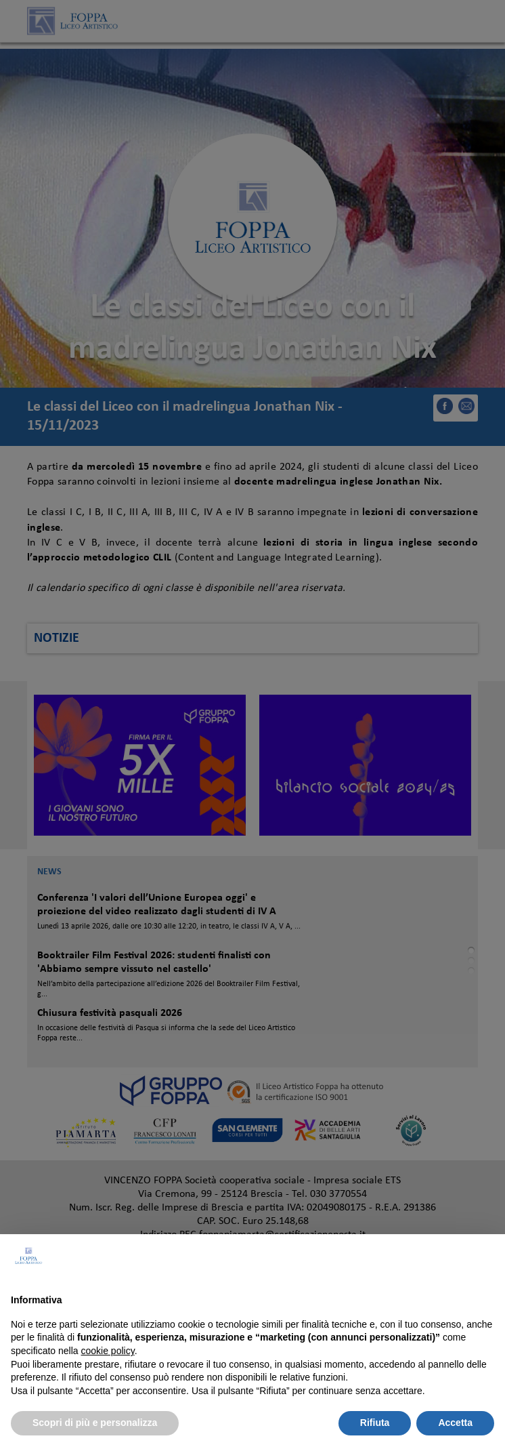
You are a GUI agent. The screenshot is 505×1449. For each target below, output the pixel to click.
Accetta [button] (455, 1422)
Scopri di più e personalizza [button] (94, 1422)
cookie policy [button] (108, 1350)
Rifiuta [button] (375, 1422)
